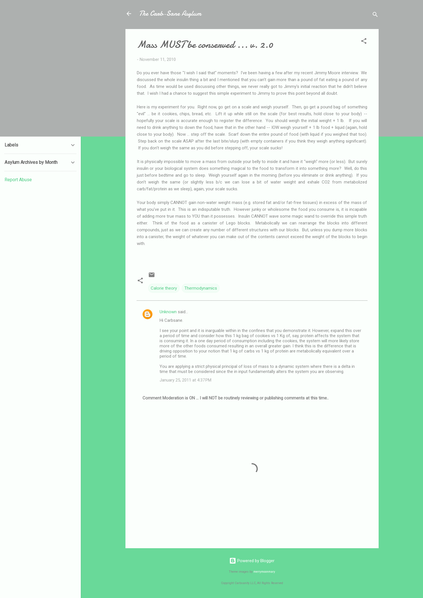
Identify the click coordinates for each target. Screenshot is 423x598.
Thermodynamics (200, 288)
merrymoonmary (264, 572)
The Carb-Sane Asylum (170, 13)
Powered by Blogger (252, 560)
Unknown (168, 311)
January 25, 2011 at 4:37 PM (185, 380)
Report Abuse (18, 179)
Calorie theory (164, 288)
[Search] (375, 15)
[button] (363, 42)
